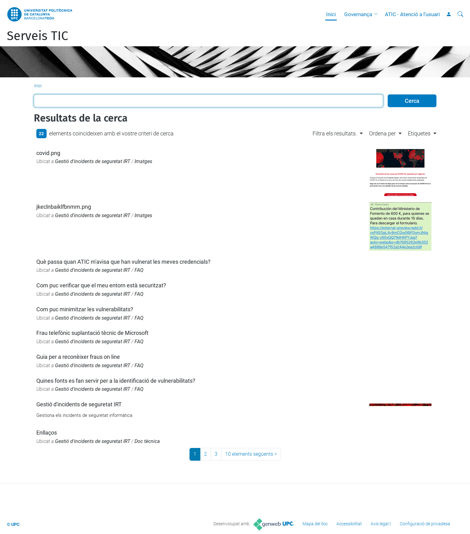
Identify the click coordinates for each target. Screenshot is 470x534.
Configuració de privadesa (425, 523)
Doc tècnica (147, 441)
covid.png (48, 153)
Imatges (143, 161)
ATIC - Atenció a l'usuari (412, 14)
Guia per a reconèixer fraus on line (78, 357)
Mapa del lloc (315, 523)
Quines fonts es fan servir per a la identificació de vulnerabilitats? (115, 380)
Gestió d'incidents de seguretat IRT (92, 161)
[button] (377, 14)
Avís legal (380, 523)
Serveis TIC (37, 36)
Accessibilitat (349, 523)
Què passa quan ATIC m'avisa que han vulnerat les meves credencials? (123, 261)
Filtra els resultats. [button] (335, 133)
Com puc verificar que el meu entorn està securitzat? (101, 285)
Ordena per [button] (382, 133)
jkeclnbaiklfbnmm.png (63, 206)
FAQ (139, 270)
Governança (358, 14)
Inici (331, 14)
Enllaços (46, 432)
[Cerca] (460, 14)
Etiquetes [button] (419, 133)
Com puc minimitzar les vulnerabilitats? (84, 309)
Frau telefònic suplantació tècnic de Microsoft (92, 333)
